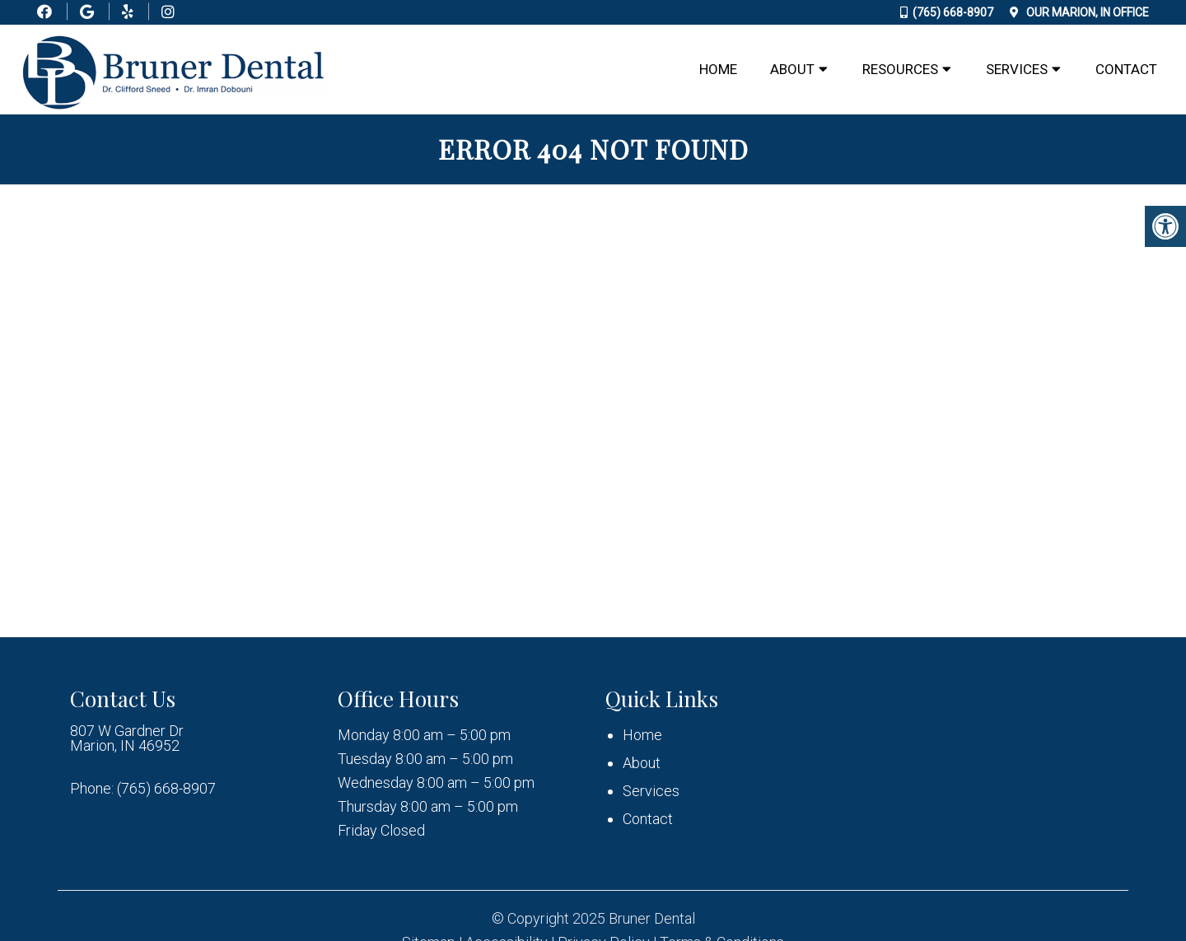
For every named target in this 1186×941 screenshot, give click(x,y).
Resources (900, 69)
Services (1017, 69)
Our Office (1086, 12)
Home (718, 69)
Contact (1126, 69)
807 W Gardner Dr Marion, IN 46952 (127, 738)
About (792, 69)
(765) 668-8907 (953, 12)
